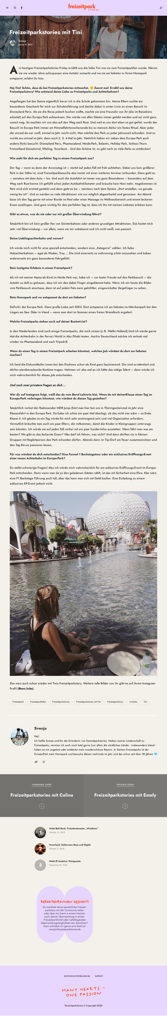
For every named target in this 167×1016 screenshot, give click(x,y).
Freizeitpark (18, 702)
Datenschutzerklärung (77, 976)
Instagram (14, 7)
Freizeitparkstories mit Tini (88, 702)
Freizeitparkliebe (38, 702)
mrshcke (133, 702)
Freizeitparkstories (61, 702)
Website (36, 762)
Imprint (99, 976)
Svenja (22, 41)
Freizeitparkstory (115, 702)
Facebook (21, 7)
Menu (7, 8)
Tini (145, 702)
